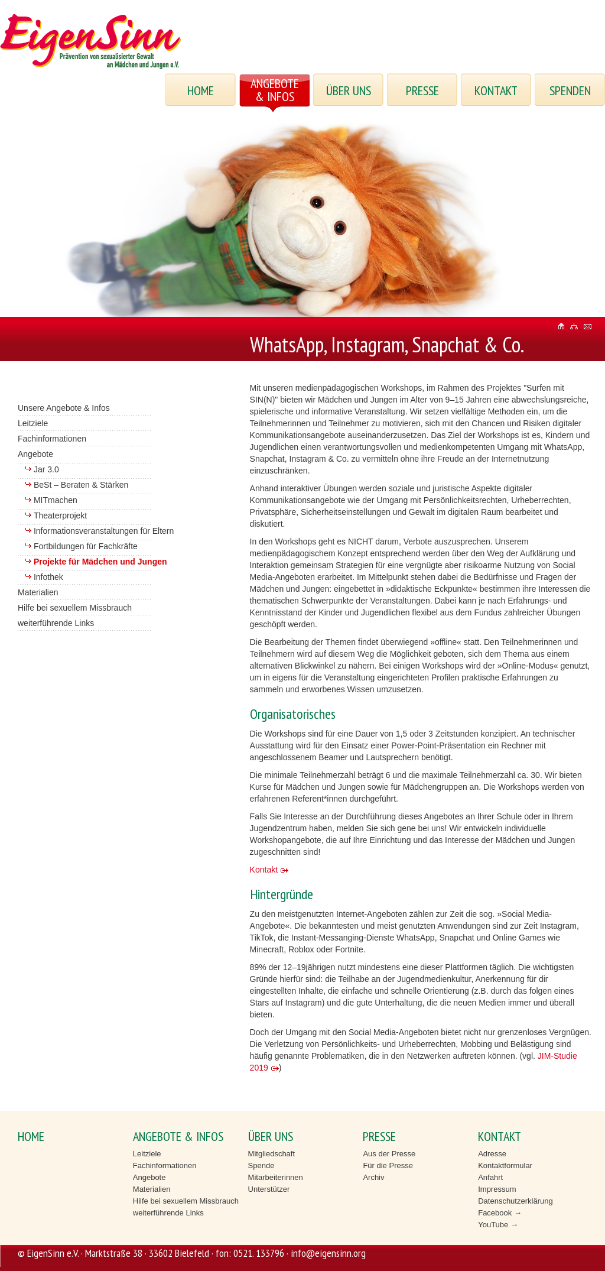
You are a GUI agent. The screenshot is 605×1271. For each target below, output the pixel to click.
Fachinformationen (52, 438)
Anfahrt (490, 1177)
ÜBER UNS (348, 90)
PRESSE (422, 90)
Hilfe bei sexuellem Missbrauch (75, 607)
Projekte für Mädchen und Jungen (100, 561)
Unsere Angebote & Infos (64, 408)
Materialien (38, 592)
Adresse (492, 1153)
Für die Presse (388, 1165)
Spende (261, 1165)
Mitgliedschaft (271, 1153)
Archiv (373, 1177)
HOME (200, 90)
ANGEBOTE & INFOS (275, 90)
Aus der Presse (389, 1153)
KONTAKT (496, 90)
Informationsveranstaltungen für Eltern (104, 531)
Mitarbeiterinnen (275, 1177)
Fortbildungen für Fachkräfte (86, 546)
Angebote (35, 454)
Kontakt (264, 869)
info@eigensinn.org (328, 1253)
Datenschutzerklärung (515, 1201)
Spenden (570, 90)
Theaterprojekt (60, 515)
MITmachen (55, 500)
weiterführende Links (56, 623)
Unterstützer (269, 1189)
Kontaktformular (505, 1165)
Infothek (48, 577)
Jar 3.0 (46, 469)
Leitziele (33, 423)
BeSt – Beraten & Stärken (81, 484)
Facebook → (500, 1212)
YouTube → (498, 1224)
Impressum (497, 1189)
